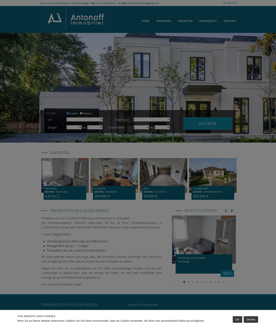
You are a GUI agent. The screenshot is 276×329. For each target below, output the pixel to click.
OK (237, 319)
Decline (251, 319)
